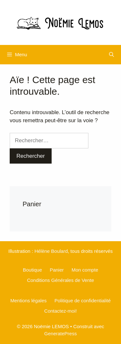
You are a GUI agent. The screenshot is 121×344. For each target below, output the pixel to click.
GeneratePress (60, 333)
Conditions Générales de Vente (60, 280)
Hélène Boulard (51, 251)
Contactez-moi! (60, 311)
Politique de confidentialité (83, 300)
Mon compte (85, 270)
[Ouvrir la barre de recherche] (111, 54)
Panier (57, 270)
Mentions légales (28, 300)
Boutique (32, 270)
